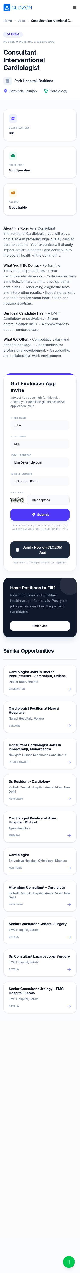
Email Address (21, 455)
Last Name (18, 436)
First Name (18, 418)
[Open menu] (74, 7)
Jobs (21, 20)
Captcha (17, 492)
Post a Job (40, 626)
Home (7, 20)
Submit (40, 515)
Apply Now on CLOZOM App (39, 549)
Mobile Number (21, 474)
